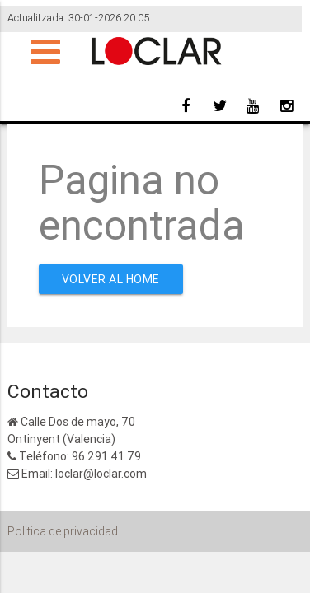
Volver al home (111, 279)
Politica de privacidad (62, 531)
